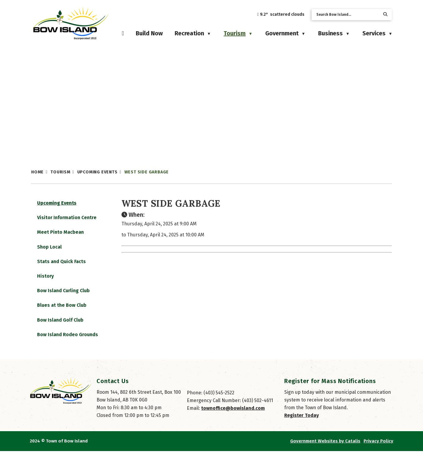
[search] (347, 14)
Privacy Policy (378, 447)
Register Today (301, 421)
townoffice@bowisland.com (233, 414)
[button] (385, 14)
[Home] (123, 33)
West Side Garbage (146, 172)
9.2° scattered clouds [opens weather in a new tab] (282, 14)
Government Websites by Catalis (325, 447)
